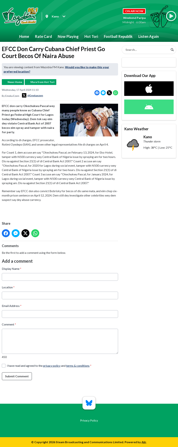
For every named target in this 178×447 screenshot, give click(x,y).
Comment (9, 324)
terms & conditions (78, 365)
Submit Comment (17, 376)
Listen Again (148, 36)
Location (8, 287)
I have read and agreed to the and (49, 365)
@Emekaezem (32, 95)
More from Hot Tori (42, 82)
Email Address (11, 305)
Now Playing (68, 36)
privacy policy (51, 365)
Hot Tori (91, 36)
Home (24, 36)
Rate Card (43, 36)
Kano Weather (136, 129)
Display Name (11, 268)
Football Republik (118, 36)
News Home (15, 82)
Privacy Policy (89, 420)
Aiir (143, 442)
